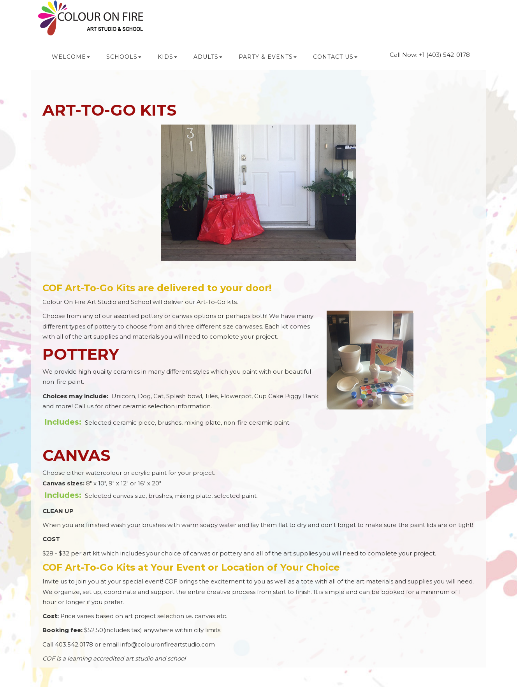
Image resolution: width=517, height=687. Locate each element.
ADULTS (207, 56)
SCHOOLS (123, 56)
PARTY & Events (268, 56)
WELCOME (71, 56)
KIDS (167, 56)
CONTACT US (335, 56)
